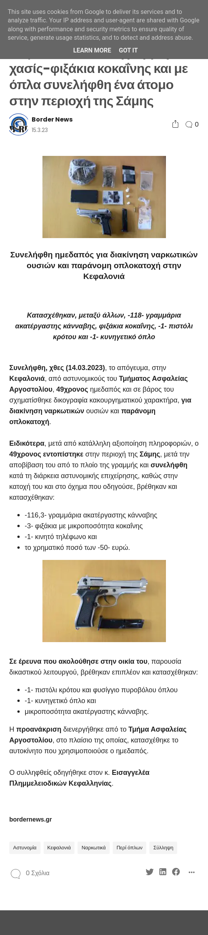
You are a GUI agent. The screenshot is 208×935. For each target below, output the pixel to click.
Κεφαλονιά (59, 847)
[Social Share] (175, 124)
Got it (128, 50)
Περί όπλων (129, 847)
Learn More (92, 50)
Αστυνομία (25, 847)
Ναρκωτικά (93, 847)
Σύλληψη (163, 847)
